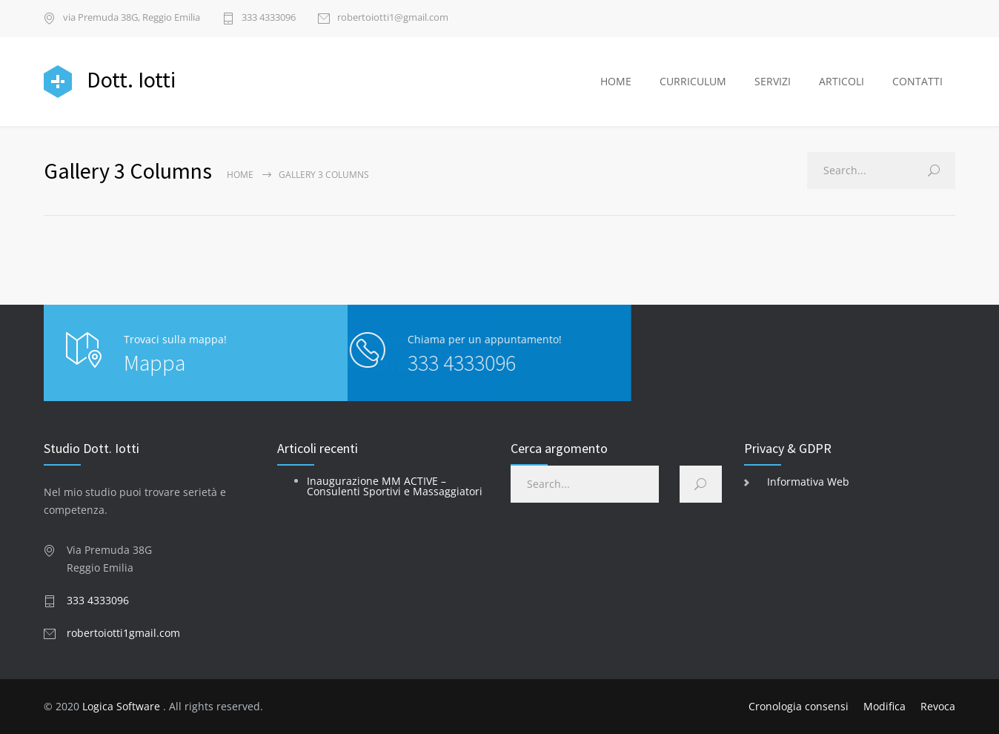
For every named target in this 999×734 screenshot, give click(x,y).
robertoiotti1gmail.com (123, 633)
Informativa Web (808, 482)
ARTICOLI (841, 81)
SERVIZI (772, 81)
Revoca (937, 706)
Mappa (154, 362)
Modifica (884, 706)
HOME (615, 81)
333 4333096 (269, 18)
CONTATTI (917, 81)
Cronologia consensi (799, 706)
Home (240, 174)
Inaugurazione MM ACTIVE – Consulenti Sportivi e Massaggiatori (394, 486)
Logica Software (121, 706)
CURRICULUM (693, 81)
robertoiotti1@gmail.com (392, 18)
